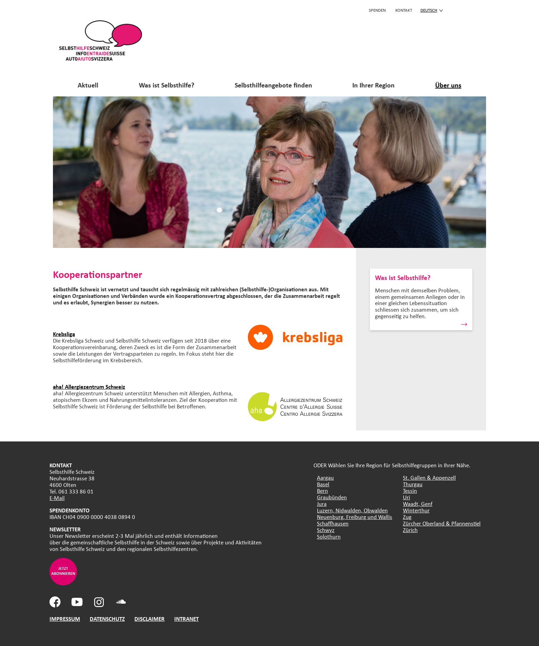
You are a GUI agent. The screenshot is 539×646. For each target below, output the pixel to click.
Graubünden (332, 497)
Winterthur (416, 510)
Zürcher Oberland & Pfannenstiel (442, 523)
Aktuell (88, 85)
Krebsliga (64, 334)
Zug (407, 517)
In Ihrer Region (373, 85)
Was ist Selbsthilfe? (166, 85)
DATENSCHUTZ (107, 618)
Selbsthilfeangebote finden (273, 85)
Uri (406, 497)
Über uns (448, 85)
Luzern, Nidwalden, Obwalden (352, 510)
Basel (323, 484)
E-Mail (57, 498)
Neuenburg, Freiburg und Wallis (354, 517)
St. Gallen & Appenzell (429, 477)
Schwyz (325, 530)
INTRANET (186, 618)
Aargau (325, 477)
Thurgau (412, 484)
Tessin (410, 490)
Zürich (410, 530)
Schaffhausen (333, 523)
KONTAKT (403, 10)
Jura (322, 504)
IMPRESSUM (65, 618)
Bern (322, 490)
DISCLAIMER (149, 618)
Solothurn (329, 536)
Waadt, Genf (417, 504)
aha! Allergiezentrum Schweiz (89, 386)
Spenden (377, 10)
